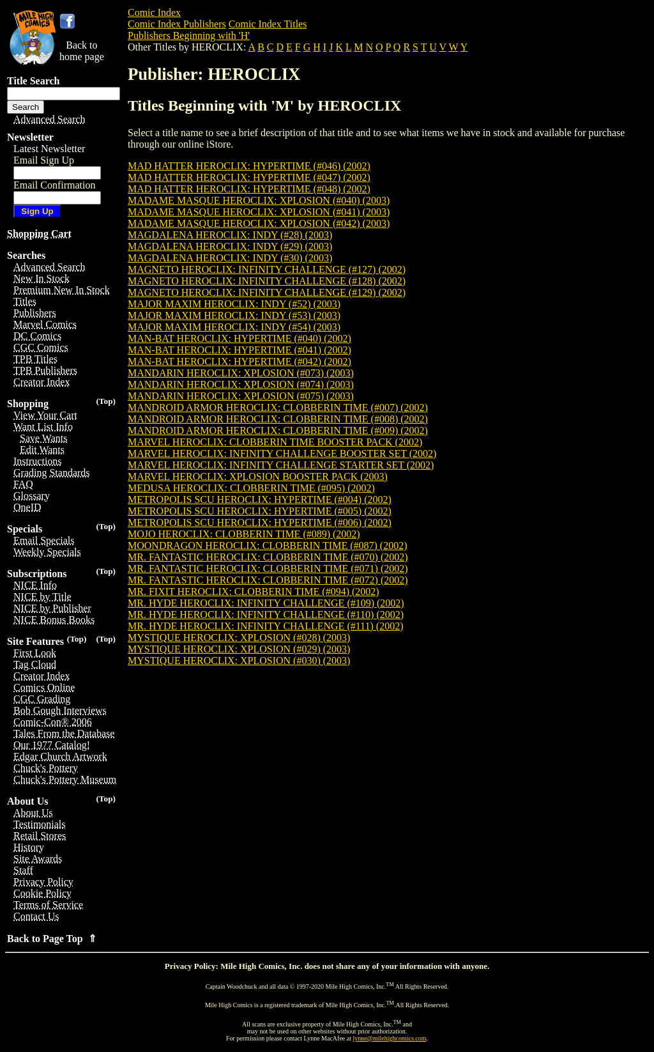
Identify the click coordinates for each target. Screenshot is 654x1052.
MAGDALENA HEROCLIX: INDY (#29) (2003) (230, 246)
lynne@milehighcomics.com (390, 1038)
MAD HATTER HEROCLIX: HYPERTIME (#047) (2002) (249, 177)
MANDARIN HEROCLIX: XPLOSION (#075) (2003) (241, 396)
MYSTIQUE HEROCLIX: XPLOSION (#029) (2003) (239, 649)
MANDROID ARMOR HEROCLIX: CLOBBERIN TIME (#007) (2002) (278, 407)
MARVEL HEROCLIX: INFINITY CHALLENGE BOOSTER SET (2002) (282, 453)
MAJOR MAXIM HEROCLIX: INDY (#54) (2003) (234, 326)
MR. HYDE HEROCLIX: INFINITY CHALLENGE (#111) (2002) (266, 626)
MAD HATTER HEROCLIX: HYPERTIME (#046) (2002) (249, 165)
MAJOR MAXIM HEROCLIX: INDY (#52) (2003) (234, 303)
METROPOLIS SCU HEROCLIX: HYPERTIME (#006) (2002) (260, 522)
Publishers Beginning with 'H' (189, 35)
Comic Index (154, 12)
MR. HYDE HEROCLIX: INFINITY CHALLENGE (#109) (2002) (266, 603)
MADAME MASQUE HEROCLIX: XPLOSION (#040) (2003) (259, 200)
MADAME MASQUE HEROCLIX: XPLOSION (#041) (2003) (259, 211)
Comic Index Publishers (177, 24)
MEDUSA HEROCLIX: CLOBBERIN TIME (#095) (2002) (251, 488)
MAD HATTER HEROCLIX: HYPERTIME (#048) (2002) (249, 188)
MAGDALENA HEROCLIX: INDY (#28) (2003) (230, 234)
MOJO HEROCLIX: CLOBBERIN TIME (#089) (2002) (244, 534)
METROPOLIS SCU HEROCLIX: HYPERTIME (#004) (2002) (260, 499)
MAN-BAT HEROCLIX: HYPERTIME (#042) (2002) (239, 361)
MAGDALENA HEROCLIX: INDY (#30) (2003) (230, 257)
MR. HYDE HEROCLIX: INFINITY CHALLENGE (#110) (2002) (266, 614)
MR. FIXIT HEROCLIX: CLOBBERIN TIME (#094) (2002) (253, 591)
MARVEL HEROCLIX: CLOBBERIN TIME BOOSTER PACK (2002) (275, 442)
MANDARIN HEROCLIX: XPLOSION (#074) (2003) (241, 384)
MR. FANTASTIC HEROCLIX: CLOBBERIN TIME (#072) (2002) (268, 580)
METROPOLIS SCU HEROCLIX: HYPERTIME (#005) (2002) (260, 511)
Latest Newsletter (49, 148)
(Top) (106, 401)
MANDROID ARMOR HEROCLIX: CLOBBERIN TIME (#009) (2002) (278, 430)
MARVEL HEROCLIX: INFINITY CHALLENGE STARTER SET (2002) (281, 465)
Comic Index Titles (268, 24)
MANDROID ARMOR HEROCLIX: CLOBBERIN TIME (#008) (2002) (278, 419)
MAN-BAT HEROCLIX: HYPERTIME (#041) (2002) (239, 349)
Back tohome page (81, 51)
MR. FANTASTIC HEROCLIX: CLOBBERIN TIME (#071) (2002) (268, 568)
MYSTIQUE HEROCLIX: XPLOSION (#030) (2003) (239, 660)
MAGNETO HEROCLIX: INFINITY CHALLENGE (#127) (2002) (267, 269)
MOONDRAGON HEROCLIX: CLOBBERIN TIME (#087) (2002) (267, 545)
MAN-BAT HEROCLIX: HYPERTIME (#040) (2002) (239, 338)
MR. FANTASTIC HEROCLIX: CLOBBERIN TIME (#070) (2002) (268, 557)
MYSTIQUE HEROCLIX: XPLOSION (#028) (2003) (239, 637)
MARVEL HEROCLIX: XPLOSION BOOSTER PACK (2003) (258, 476)
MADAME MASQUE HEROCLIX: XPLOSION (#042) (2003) (259, 223)
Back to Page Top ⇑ (51, 938)
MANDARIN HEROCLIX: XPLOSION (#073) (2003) (241, 372)
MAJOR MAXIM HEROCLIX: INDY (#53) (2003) (234, 315)
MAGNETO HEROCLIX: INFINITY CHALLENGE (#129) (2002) (267, 292)
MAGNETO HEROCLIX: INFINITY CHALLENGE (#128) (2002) (267, 280)
